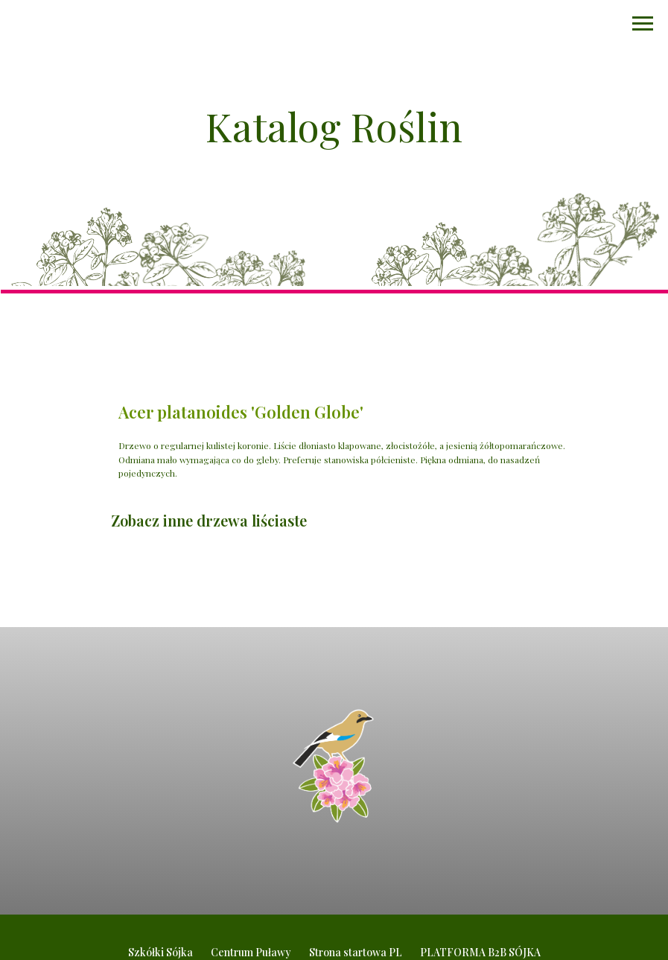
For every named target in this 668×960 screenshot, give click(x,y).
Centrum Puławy (251, 952)
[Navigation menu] (642, 23)
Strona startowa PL (355, 952)
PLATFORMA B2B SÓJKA (480, 952)
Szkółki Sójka (160, 952)
